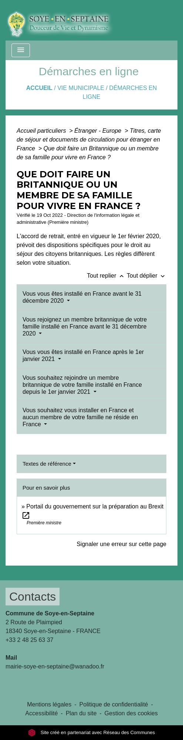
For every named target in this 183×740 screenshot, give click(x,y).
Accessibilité (41, 713)
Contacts (32, 596)
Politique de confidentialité (113, 704)
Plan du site (81, 713)
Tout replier (107, 275)
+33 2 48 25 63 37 (29, 640)
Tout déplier (146, 275)
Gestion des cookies (131, 713)
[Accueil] (65, 20)
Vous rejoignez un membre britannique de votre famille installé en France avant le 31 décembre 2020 (85, 326)
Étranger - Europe (98, 131)
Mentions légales (49, 704)
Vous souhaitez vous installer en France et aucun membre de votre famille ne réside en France (80, 417)
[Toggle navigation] (20, 50)
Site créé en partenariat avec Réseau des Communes (91, 732)
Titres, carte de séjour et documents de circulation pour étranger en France (89, 140)
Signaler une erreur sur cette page (121, 544)
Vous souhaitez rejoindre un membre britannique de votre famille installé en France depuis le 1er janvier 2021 (82, 385)
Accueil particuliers (42, 131)
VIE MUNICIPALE (80, 88)
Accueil (39, 88)
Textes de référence (47, 464)
